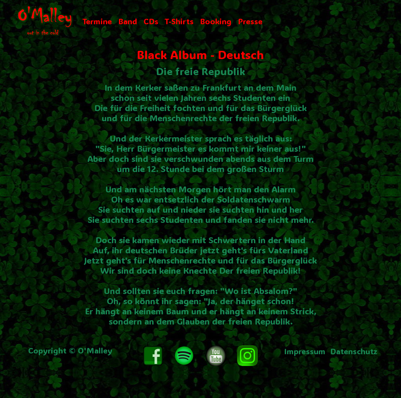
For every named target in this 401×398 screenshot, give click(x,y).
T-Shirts (179, 21)
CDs (151, 21)
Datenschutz (354, 351)
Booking (216, 21)
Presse (250, 21)
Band (127, 21)
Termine (97, 21)
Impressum (304, 351)
